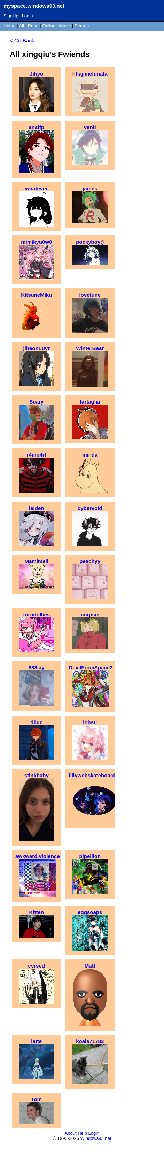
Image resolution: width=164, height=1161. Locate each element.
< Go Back (22, 40)
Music (65, 25)
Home (9, 25)
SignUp (10, 15)
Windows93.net (95, 1138)
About (71, 1133)
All (22, 25)
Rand (33, 25)
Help (82, 1133)
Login (27, 15)
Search (82, 25)
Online (48, 25)
